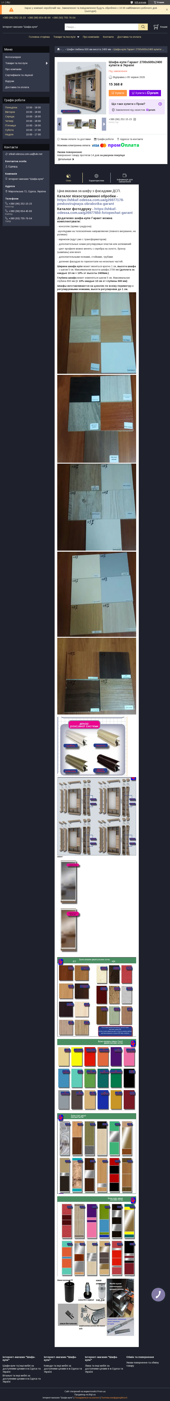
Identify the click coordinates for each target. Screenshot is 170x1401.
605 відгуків (140, 2)
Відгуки (9, 81)
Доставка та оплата (129, 36)
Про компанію (91, 36)
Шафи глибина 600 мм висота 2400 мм (89, 49)
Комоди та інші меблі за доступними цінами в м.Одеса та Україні (63, 1368)
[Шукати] (143, 27)
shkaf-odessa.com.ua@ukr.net (25, 154)
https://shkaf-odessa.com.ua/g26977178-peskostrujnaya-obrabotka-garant (90, 202)
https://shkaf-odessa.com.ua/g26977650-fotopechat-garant (95, 211)
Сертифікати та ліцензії (19, 75)
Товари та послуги (64, 36)
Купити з (146, 93)
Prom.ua (101, 1391)
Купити (119, 93)
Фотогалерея (13, 57)
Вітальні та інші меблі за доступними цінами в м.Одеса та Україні (22, 1378)
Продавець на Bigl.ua (85, 1394)
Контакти (108, 36)
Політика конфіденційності (114, 1398)
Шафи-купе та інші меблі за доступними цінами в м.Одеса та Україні (22, 1368)
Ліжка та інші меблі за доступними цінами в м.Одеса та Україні (104, 1368)
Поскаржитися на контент (87, 1398)
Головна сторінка (39, 36)
